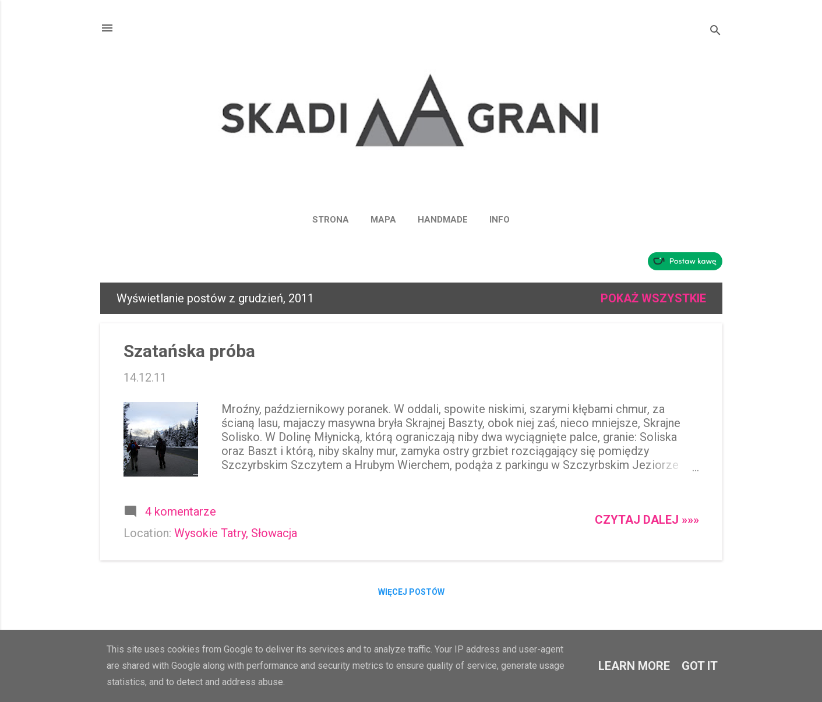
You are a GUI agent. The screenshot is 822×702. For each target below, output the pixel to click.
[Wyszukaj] (715, 32)
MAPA (383, 219)
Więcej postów (411, 592)
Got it (700, 666)
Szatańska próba (189, 351)
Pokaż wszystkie (653, 298)
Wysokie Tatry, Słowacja (235, 533)
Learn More (634, 666)
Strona (330, 219)
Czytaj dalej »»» (647, 520)
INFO (499, 219)
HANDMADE (443, 219)
